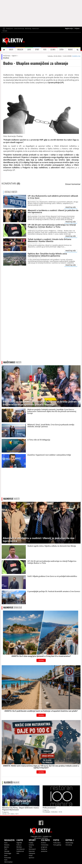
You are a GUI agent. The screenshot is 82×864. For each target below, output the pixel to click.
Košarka (31, 845)
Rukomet (32, 851)
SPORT (37, 49)
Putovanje (7, 858)
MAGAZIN (20, 49)
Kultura (19, 845)
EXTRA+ (62, 49)
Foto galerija (57, 845)
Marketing (28, 28)
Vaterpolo (32, 853)
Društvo (6, 58)
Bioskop (19, 847)
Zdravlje (6, 851)
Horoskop (69, 845)
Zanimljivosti (21, 849)
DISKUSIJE (12, 607)
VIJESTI (11, 49)
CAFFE (29, 49)
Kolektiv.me (76, 56)
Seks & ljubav (8, 862)
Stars (5, 843)
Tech (5, 849)
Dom (5, 855)
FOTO (44, 49)
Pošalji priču (9, 28)
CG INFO (52, 49)
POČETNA (6, 56)
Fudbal (31, 843)
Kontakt (5, 31)
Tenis (30, 847)
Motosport (32, 849)
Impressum (35, 28)
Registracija (69, 28)
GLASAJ (41, 660)
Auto (5, 860)
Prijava (77, 28)
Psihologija (7, 853)
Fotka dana (56, 843)
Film (18, 853)
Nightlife (19, 843)
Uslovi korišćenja (19, 28)
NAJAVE (70, 49)
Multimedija (69, 843)
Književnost (20, 851)
